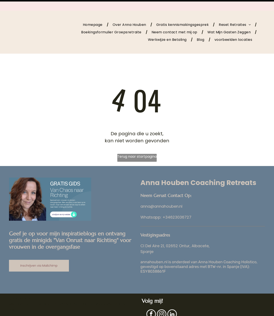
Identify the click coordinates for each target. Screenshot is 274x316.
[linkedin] (172, 304)
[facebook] (151, 304)
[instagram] (161, 304)
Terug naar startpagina (137, 145)
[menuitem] (93, 14)
